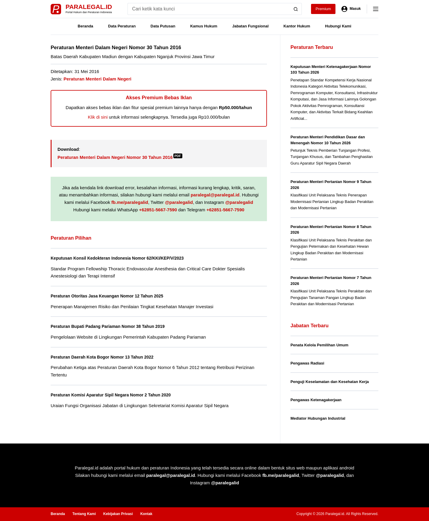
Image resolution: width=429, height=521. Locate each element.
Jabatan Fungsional (250, 26)
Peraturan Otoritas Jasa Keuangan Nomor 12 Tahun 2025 (114, 295)
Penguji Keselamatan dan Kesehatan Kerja (329, 381)
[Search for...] (209, 9)
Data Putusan (162, 26)
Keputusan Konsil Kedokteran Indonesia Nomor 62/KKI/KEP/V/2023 (125, 257)
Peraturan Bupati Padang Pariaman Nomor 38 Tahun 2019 (115, 326)
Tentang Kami (84, 514)
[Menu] (375, 9)
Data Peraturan (122, 26)
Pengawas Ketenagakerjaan (315, 400)
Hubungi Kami (338, 26)
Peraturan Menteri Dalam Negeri (97, 78)
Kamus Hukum (203, 26)
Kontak (146, 514)
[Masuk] (351, 9)
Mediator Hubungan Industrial (317, 418)
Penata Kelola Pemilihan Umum (319, 345)
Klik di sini (98, 117)
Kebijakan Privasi (118, 514)
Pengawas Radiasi (307, 363)
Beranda (85, 26)
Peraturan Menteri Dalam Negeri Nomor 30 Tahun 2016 (119, 157)
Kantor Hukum (297, 26)
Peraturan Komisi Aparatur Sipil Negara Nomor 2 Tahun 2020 (118, 394)
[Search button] (296, 9)
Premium (323, 9)
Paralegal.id (89, 6)
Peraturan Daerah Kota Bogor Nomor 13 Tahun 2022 (108, 356)
